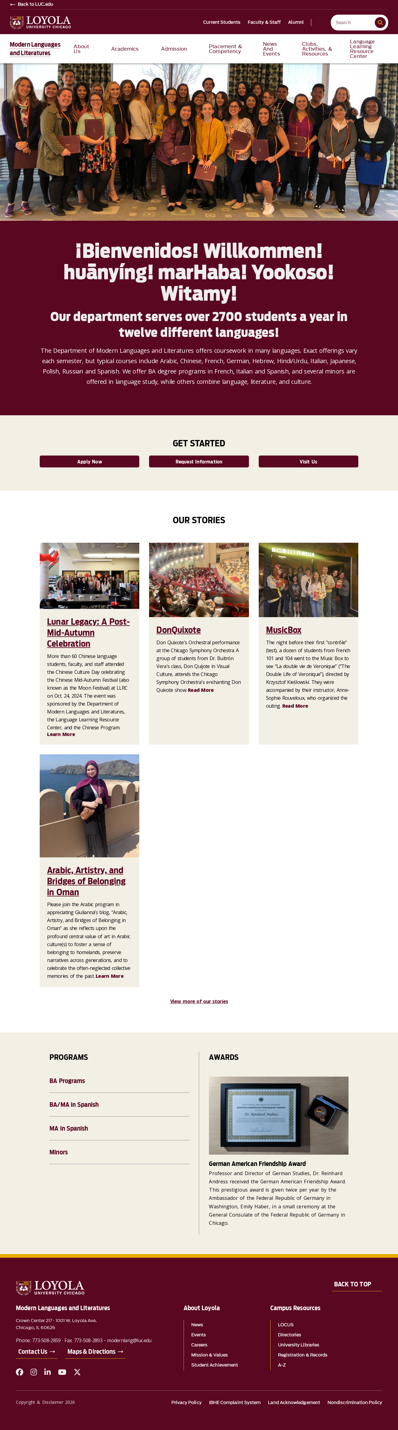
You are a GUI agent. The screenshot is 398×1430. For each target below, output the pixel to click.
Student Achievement (214, 1365)
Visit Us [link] (308, 462)
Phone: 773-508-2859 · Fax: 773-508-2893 (59, 1340)
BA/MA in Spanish (74, 1104)
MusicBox (284, 630)
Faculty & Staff (264, 22)
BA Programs (67, 1081)
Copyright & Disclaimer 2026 (45, 1402)
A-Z (282, 1365)
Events (198, 1335)
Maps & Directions (91, 1351)
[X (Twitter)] (77, 1372)
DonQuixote (178, 630)
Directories (289, 1335)
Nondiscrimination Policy (354, 1403)
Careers (199, 1345)
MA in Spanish (68, 1128)
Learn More (61, 734)
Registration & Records (303, 1355)
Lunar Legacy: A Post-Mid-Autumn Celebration (88, 633)
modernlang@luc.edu (129, 1340)
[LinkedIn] (47, 1372)
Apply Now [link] (89, 462)
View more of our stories (199, 1001)
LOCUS (286, 1325)
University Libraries (298, 1345)
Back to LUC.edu (35, 4)
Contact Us (32, 1351)
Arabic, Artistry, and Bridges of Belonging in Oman (86, 881)
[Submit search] (380, 22)
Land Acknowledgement (294, 1403)
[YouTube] (62, 1372)
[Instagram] (34, 1372)
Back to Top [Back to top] (352, 1284)
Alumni (296, 22)
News (197, 1325)
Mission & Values (209, 1355)
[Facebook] (19, 1372)
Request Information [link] (199, 462)
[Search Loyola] (354, 23)
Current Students (221, 22)
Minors (58, 1152)
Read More (201, 690)
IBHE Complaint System (235, 1403)
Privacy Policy (186, 1403)
